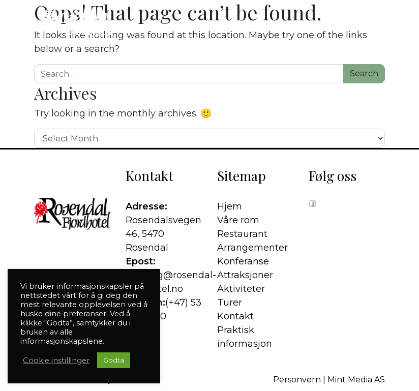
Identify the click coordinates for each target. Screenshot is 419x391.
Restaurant (242, 233)
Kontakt (235, 316)
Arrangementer (252, 247)
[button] (378, 23)
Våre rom (238, 220)
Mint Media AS (356, 379)
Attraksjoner (245, 275)
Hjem (229, 206)
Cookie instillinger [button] (56, 360)
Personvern (297, 379)
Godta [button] (113, 360)
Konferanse (243, 261)
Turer (229, 302)
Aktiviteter (241, 288)
